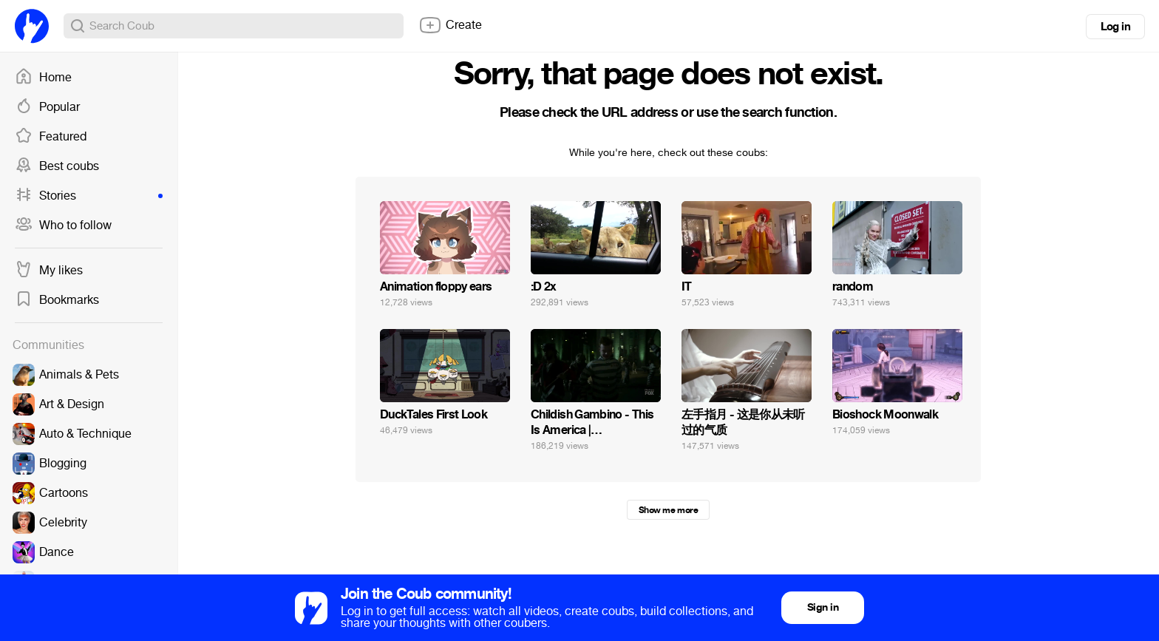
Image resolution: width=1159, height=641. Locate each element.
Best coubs (57, 166)
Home (43, 77)
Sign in (822, 607)
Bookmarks (57, 300)
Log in (1115, 26)
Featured (50, 136)
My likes (49, 270)
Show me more (668, 510)
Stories (89, 196)
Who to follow (63, 225)
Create (450, 25)
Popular (47, 107)
